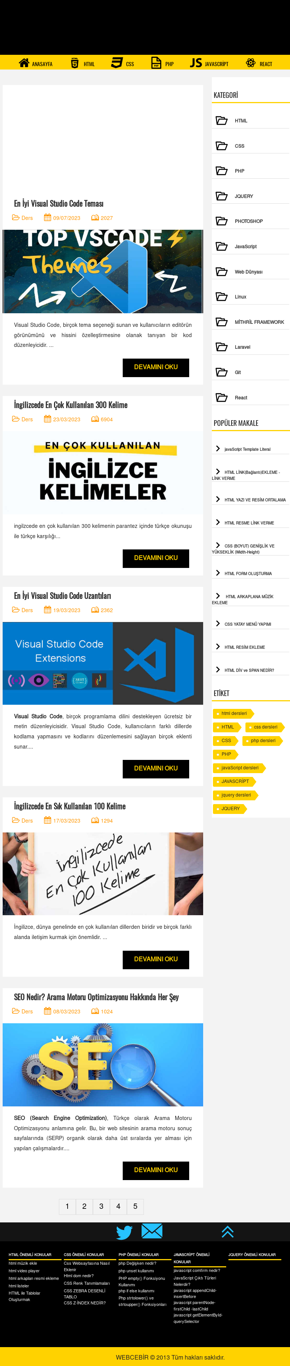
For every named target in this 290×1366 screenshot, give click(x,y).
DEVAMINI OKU (156, 368)
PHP (162, 63)
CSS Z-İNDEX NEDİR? (85, 1303)
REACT (258, 63)
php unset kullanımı (136, 1271)
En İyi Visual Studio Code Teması (58, 203)
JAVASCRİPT (209, 63)
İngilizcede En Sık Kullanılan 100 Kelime (69, 806)
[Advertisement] (103, 138)
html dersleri (234, 714)
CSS (122, 63)
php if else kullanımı (136, 1291)
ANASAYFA (35, 63)
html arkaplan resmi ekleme (34, 1279)
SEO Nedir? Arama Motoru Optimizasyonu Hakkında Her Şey (96, 997)
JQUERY (231, 809)
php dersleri (263, 741)
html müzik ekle (23, 1264)
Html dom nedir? (79, 1276)
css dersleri (266, 727)
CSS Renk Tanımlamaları (87, 1284)
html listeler (19, 1286)
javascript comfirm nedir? (197, 1271)
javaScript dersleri (240, 768)
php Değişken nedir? (137, 1264)
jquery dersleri (236, 795)
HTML (82, 63)
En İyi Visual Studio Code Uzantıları (62, 596)
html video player (24, 1271)
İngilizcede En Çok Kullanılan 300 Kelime (70, 405)
